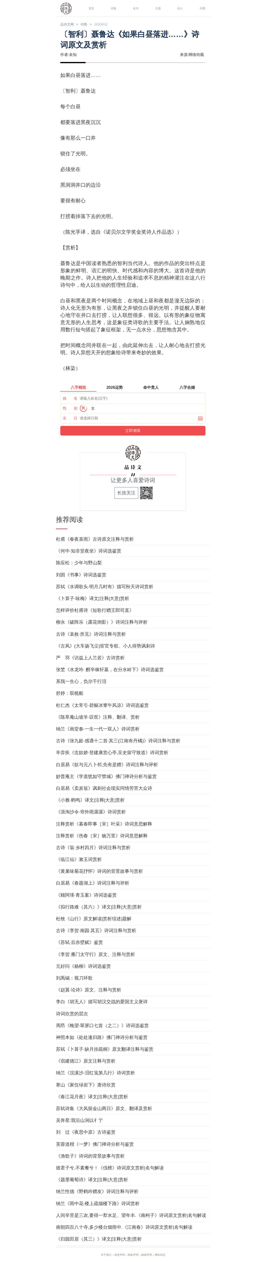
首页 (90, 8)
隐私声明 (133, 1255)
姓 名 (70, 399)
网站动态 (166, 1255)
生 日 (70, 419)
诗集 (112, 8)
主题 (157, 8)
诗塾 (201, 8)
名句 (135, 8)
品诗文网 (69, 24)
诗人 (179, 8)
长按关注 (126, 493)
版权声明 (149, 1255)
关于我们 (100, 1255)
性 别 (70, 409)
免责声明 (116, 1255)
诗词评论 (109, 24)
